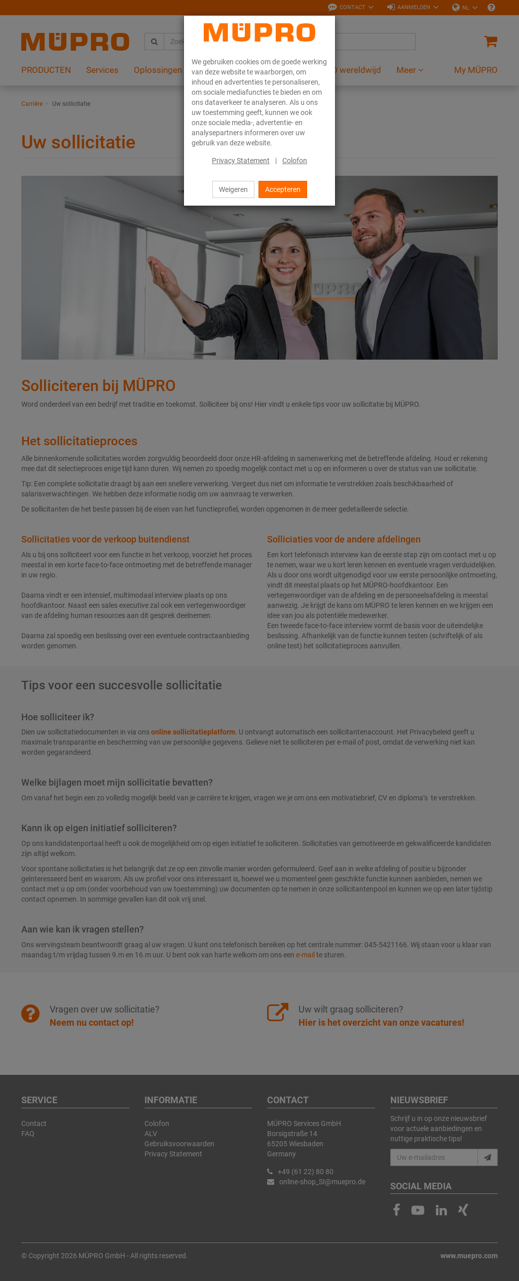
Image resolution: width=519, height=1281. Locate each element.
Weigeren (233, 189)
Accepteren (283, 189)
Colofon (294, 161)
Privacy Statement (241, 161)
